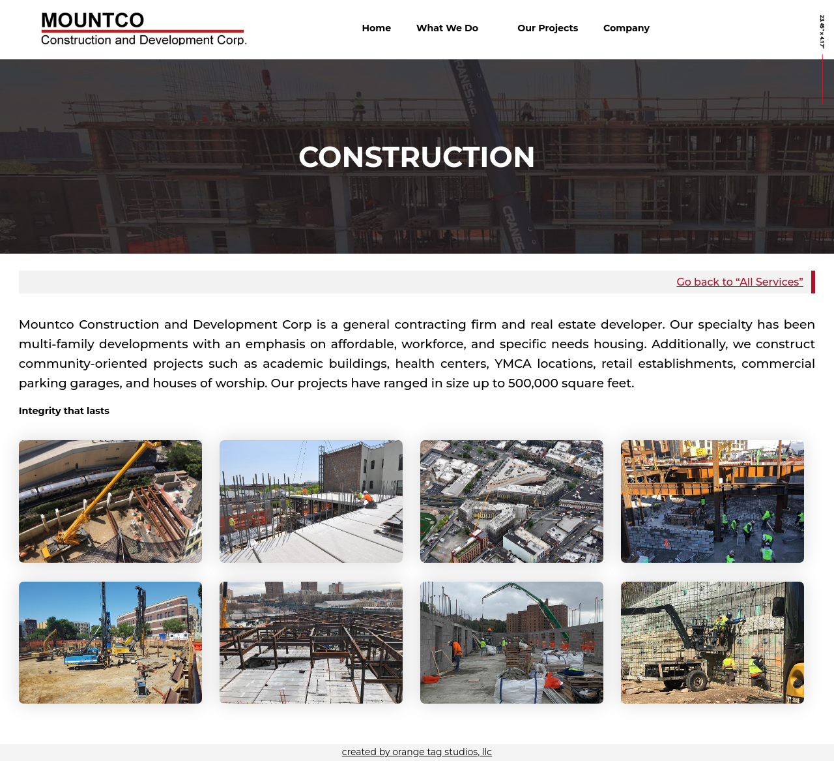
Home (376, 28)
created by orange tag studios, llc (417, 752)
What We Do (447, 28)
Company (626, 28)
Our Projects (547, 28)
